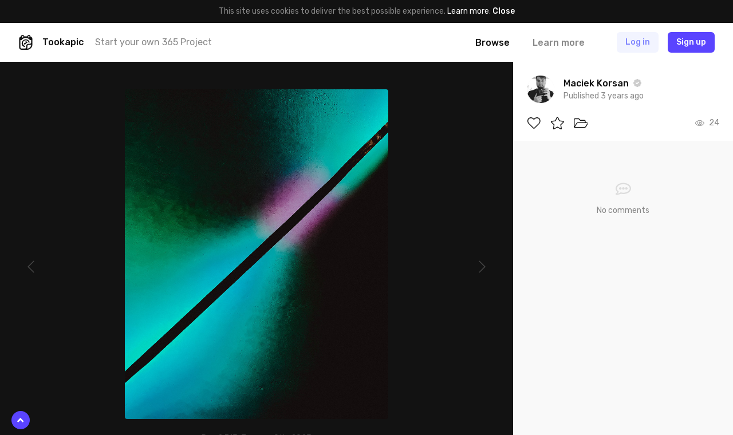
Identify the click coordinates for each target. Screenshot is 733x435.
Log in (637, 42)
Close (503, 11)
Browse (492, 42)
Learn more (468, 11)
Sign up (691, 42)
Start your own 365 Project (153, 42)
